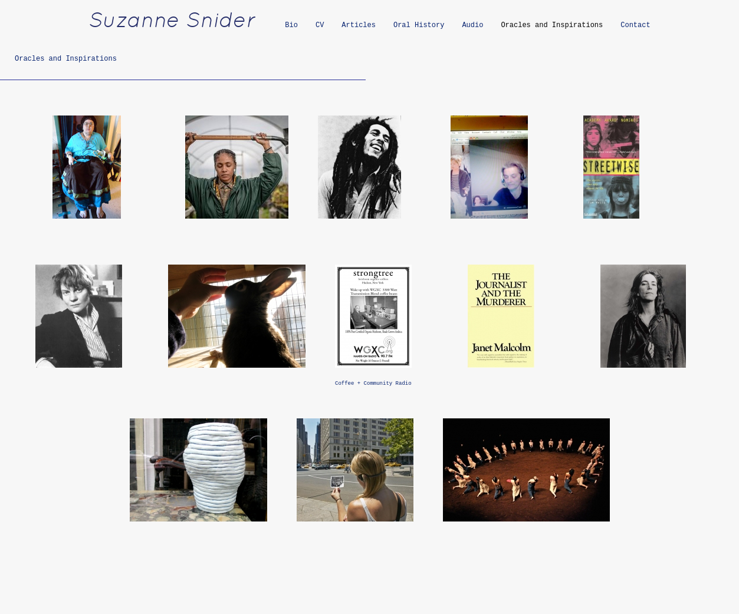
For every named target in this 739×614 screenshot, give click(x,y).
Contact (635, 25)
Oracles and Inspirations (552, 25)
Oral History (418, 25)
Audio (472, 25)
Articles (358, 25)
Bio (291, 25)
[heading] (179, 26)
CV (320, 25)
